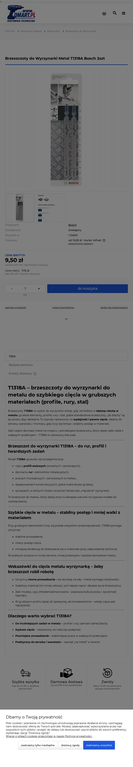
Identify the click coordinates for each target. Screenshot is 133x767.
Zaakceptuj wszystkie (99, 745)
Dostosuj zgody (70, 745)
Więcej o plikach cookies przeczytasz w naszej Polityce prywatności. (49, 736)
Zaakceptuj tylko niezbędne (38, 745)
